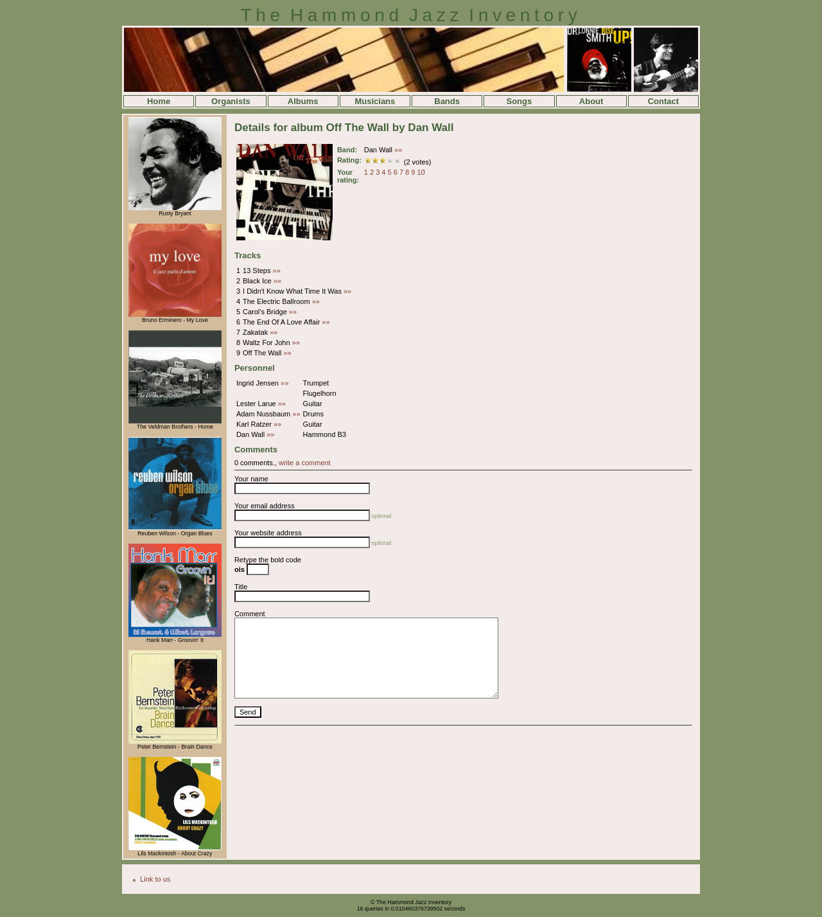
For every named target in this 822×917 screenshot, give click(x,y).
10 (420, 172)
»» (398, 150)
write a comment (305, 463)
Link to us (155, 879)
